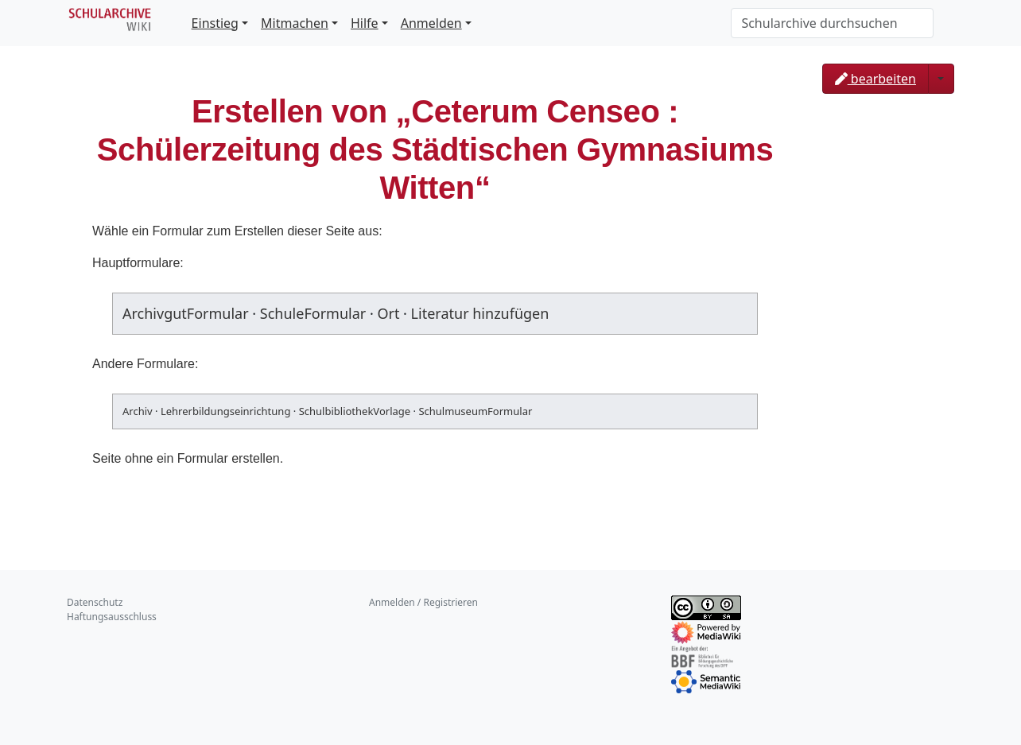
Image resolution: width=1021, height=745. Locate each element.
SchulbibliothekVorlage (354, 411)
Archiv (137, 411)
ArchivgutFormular (185, 313)
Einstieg (215, 23)
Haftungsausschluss (112, 616)
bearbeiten (875, 78)
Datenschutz (94, 602)
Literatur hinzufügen (480, 313)
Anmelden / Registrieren (423, 602)
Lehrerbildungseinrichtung (225, 411)
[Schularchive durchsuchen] (832, 23)
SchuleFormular (313, 313)
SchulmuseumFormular (475, 411)
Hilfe (365, 23)
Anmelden (431, 23)
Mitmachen (294, 23)
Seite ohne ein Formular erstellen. (187, 458)
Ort (388, 313)
